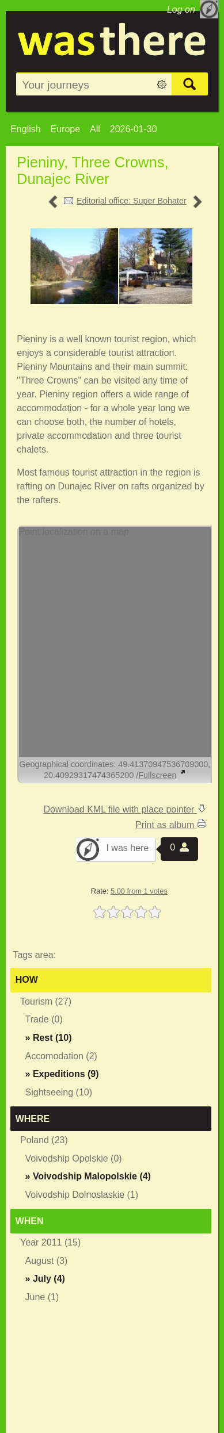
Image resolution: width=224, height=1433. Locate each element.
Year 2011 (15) (50, 1242)
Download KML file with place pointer (125, 809)
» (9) (62, 1074)
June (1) (42, 1297)
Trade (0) (44, 1019)
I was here (127, 848)
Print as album (170, 825)
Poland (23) (44, 1140)
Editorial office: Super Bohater (132, 200)
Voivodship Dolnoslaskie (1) (82, 1195)
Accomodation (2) (61, 1056)
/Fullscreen (160, 775)
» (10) (48, 1038)
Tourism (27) (45, 1001)
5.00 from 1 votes (139, 891)
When (30, 1221)
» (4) (88, 1176)
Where (33, 1119)
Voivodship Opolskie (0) (73, 1158)
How (27, 979)
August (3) (46, 1261)
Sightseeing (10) (59, 1092)
